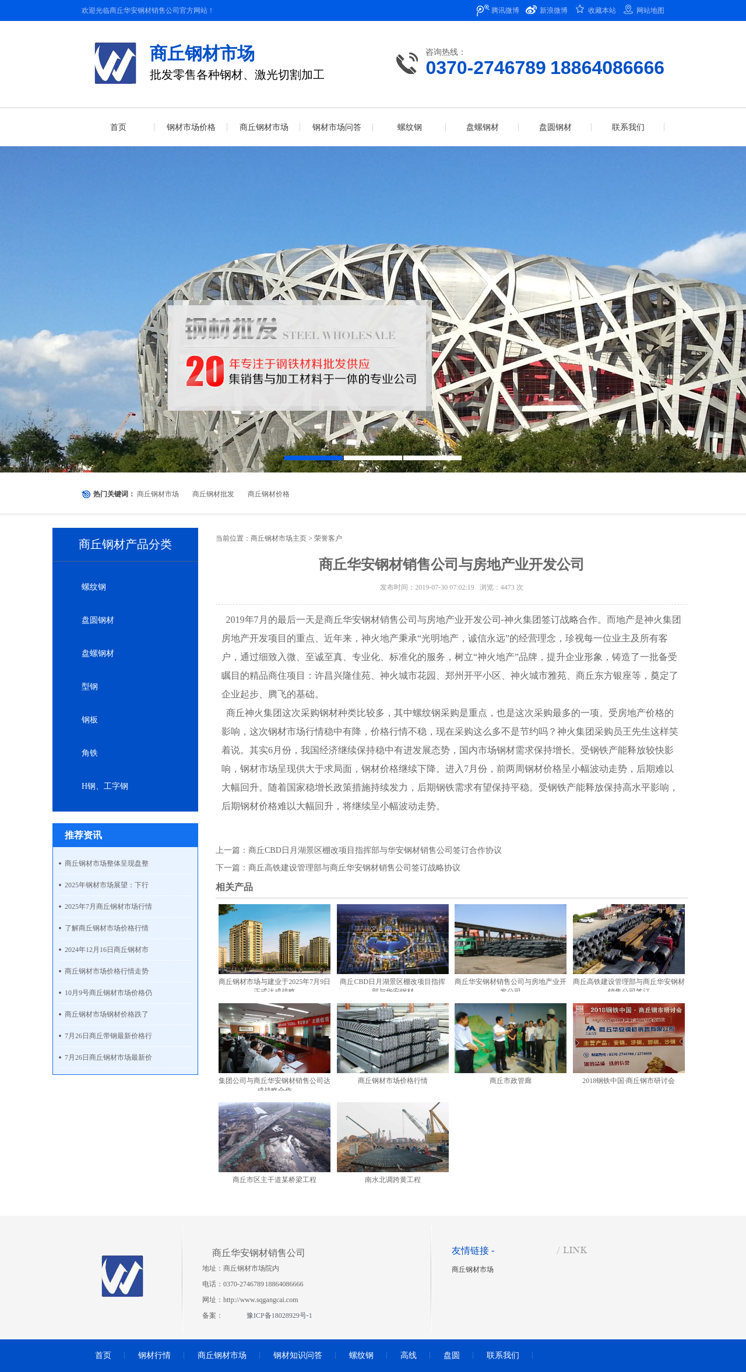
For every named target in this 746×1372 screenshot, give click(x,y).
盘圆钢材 (98, 620)
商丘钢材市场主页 (279, 538)
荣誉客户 (328, 538)
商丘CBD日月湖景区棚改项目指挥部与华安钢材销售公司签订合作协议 (375, 850)
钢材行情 (154, 1355)
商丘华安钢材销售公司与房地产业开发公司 (412, 620)
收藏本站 (602, 10)
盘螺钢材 (98, 653)
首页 (103, 1355)
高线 (408, 1355)
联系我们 (503, 1355)
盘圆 (452, 1355)
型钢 (90, 686)
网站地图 (650, 10)
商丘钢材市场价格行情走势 (107, 971)
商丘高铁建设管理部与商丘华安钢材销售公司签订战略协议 (354, 867)
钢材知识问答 (297, 1355)
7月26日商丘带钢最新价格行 (108, 1036)
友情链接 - (473, 1250)
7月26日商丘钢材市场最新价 (108, 1057)
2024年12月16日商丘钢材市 (107, 950)
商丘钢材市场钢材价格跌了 (107, 1014)
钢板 (90, 719)
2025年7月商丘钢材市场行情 (108, 906)
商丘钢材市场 (158, 494)
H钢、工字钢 (105, 786)
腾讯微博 (505, 10)
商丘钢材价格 (269, 494)
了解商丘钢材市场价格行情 (107, 928)
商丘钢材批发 (213, 494)
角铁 (90, 753)
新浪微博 (554, 10)
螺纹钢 (94, 587)
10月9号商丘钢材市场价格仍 (108, 993)
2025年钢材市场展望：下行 (107, 885)
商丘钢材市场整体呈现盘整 (107, 863)
